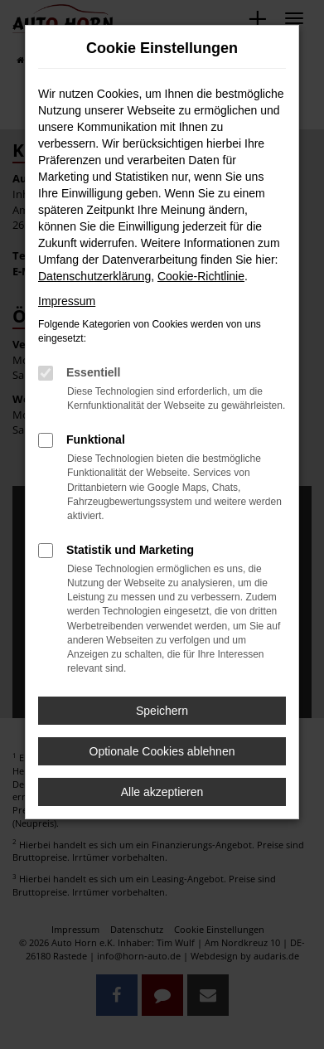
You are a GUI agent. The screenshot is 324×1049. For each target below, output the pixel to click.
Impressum (66, 301)
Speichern (162, 710)
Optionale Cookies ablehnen (162, 751)
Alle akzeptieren (162, 792)
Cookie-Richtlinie (200, 276)
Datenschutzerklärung (94, 276)
